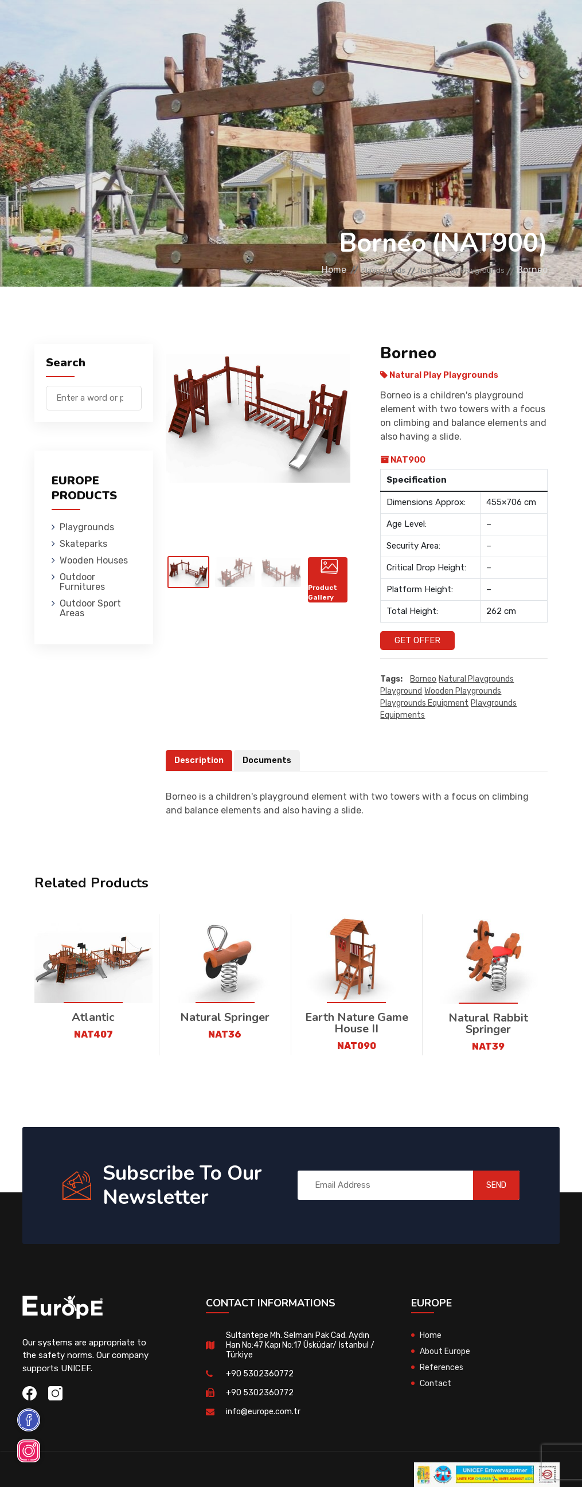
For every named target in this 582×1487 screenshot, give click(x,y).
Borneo (423, 679)
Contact (436, 1384)
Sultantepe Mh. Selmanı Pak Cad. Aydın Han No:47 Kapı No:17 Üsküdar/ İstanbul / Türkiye (299, 1345)
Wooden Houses (281, 25)
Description (200, 761)
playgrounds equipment (424, 704)
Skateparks (210, 25)
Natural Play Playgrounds (447, 269)
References (442, 1368)
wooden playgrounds (462, 691)
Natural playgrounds (476, 679)
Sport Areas (390, 77)
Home (286, 269)
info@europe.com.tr (264, 1412)
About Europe (447, 1352)
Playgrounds (143, 25)
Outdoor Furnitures (372, 25)
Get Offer (417, 640)
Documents (270, 761)
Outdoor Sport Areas (90, 608)
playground (401, 691)
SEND (485, 1185)
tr (512, 62)
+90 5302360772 (260, 1374)
